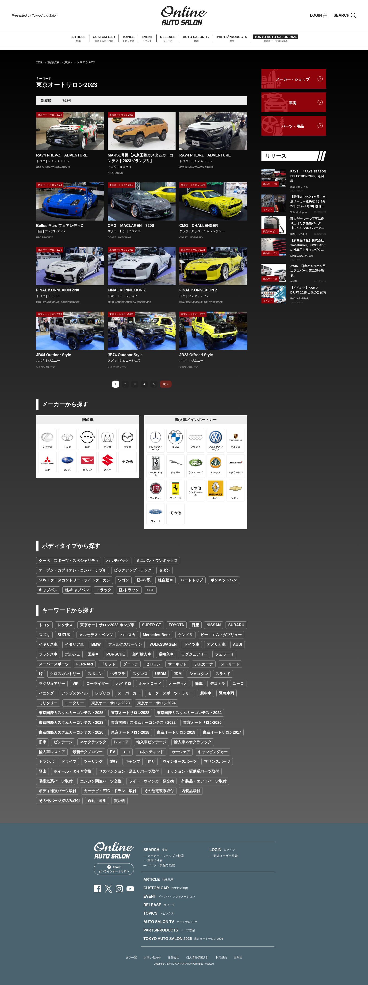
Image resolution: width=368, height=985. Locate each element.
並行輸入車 (141, 654)
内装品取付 (190, 791)
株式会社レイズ (299, 187)
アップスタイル (74, 693)
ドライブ (68, 762)
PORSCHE (115, 654)
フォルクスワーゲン (125, 644)
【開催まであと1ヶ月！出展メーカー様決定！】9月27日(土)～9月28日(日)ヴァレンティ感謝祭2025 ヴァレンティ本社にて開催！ (308, 202)
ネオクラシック (93, 742)
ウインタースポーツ (179, 762)
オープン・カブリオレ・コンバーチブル (72, 570)
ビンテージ (63, 742)
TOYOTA (176, 625)
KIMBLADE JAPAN (301, 256)
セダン (164, 570)
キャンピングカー (213, 752)
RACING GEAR (299, 298)
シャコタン (198, 674)
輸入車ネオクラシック (192, 742)
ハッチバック (117, 561)
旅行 (114, 762)
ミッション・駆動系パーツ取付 (192, 771)
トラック (103, 590)
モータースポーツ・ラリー (170, 693)
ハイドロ (123, 684)
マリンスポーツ (217, 762)
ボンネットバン (224, 580)
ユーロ (238, 684)
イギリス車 (48, 644)
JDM (178, 674)
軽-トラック (129, 590)
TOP (39, 62)
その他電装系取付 (159, 791)
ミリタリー (48, 703)
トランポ (46, 762)
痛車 (199, 684)
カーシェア (180, 752)
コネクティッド (151, 752)
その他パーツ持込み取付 (59, 801)
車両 (292, 103)
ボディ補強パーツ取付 (57, 791)
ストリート (230, 664)
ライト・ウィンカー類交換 (151, 781)
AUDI (237, 644)
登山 (42, 771)
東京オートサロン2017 (222, 732)
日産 (195, 625)
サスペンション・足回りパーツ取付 (129, 771)
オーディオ (178, 684)
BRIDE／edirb (298, 234)
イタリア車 (74, 644)
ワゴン (123, 580)
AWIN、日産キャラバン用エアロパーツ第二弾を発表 (308, 270)
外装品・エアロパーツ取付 (203, 781)
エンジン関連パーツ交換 (100, 781)
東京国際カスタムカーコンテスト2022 (143, 723)
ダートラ (130, 664)
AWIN (293, 281)
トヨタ (44, 625)
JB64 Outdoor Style (53, 355)
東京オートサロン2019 (176, 732)
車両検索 (53, 62)
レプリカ (102, 693)
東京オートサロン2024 (156, 703)
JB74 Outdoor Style (125, 355)
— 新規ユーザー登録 (224, 855)
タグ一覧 (131, 957)
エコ (126, 752)
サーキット (177, 664)
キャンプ (132, 762)
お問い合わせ (152, 957)
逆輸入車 (166, 654)
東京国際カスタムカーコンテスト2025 (71, 713)
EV (112, 752)
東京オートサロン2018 (130, 732)
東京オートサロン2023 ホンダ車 (107, 625)
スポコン (95, 674)
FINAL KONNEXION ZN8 (57, 290)
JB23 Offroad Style (196, 355)
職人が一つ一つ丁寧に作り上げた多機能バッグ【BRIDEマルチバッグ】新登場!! (307, 223)
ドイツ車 (191, 644)
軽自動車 (165, 580)
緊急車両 (226, 693)
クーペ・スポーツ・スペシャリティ (69, 561)
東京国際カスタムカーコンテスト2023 (71, 723)
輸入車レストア (52, 752)
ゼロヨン (153, 664)
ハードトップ (191, 580)
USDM (160, 674)
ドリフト (107, 664)
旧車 (42, 742)
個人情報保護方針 (197, 957)
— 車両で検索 (153, 860)
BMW (96, 644)
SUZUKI (65, 635)
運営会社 (173, 957)
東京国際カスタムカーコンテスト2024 (189, 713)
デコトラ (217, 684)
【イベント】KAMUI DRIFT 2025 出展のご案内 (308, 290)
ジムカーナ (203, 664)
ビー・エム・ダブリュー (221, 635)
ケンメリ (185, 635)
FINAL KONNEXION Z (127, 290)
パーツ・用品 (292, 126)
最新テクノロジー (88, 752)
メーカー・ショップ (293, 79)
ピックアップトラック (132, 570)
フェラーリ (224, 654)
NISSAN (214, 625)
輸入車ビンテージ (151, 742)
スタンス (140, 674)
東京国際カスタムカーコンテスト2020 (71, 732)
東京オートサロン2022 (130, 713)
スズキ (44, 635)
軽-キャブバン (77, 590)
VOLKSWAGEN (163, 644)
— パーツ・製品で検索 (159, 865)
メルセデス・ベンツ (96, 635)
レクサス (65, 625)
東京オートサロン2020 (202, 723)
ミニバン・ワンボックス (157, 561)
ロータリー (74, 703)
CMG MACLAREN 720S (131, 226)
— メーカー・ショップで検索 (163, 855)
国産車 (93, 654)
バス (150, 590)
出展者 (238, 957)
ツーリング (93, 762)
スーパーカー (129, 693)
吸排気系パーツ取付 (56, 781)
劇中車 (205, 693)
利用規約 (221, 957)
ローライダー (97, 684)
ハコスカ (127, 635)
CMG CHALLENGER (200, 226)
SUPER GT (151, 625)
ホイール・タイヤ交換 (72, 771)
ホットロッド (150, 684)
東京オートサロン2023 (110, 703)
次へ (166, 384)
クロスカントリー (65, 674)
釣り (151, 762)
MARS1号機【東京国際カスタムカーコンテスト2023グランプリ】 (140, 158)
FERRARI (84, 664)
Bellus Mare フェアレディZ (59, 226)
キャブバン (48, 590)
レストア (121, 742)
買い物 (119, 801)
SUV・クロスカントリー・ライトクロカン (74, 580)
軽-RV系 (143, 580)
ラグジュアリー (194, 654)
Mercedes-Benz (156, 635)
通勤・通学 (97, 801)
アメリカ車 (216, 644)
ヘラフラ (117, 674)
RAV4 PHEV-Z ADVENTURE (62, 155)
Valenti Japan (298, 212)
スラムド (222, 674)
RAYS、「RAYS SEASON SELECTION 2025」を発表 (308, 176)
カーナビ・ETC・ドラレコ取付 (110, 791)
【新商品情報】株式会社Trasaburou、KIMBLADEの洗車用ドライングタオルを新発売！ (308, 245)
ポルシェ (72, 654)
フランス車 (48, 654)
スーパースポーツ (54, 664)
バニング (46, 693)
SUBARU (236, 625)
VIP (76, 684)
